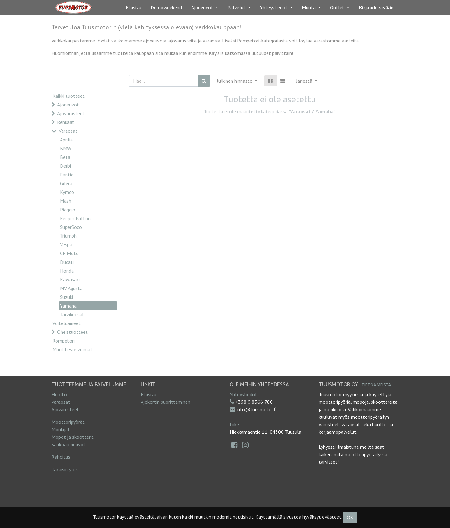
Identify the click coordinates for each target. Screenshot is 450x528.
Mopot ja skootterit (73, 437)
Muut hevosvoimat (72, 349)
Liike (234, 424)
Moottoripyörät (68, 422)
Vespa (66, 244)
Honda (67, 271)
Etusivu (148, 394)
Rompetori (63, 341)
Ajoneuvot (68, 104)
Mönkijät (61, 429)
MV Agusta (71, 288)
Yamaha (68, 306)
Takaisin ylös (65, 469)
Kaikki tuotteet (68, 96)
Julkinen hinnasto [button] (235, 81)
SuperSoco (71, 227)
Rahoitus (61, 457)
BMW (65, 148)
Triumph (68, 236)
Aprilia (66, 139)
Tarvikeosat (72, 314)
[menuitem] (133, 7)
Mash (65, 201)
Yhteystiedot (243, 394)
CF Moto (69, 253)
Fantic (66, 174)
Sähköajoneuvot (69, 444)
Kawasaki (70, 279)
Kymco (67, 192)
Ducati (67, 262)
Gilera (66, 183)
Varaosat (68, 131)
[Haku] (204, 81)
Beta (65, 157)
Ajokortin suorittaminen (165, 402)
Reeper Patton (75, 218)
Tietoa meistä (376, 384)
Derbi (65, 166)
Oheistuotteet (72, 332)
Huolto (59, 394)
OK (350, 517)
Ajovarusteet (71, 113)
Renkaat (65, 122)
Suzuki (66, 297)
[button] (306, 80)
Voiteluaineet (66, 323)
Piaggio (67, 209)
